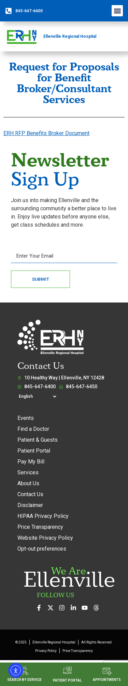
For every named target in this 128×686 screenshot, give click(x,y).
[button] (117, 10)
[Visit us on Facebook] (40, 608)
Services (28, 472)
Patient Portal (33, 450)
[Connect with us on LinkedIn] (75, 608)
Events (25, 418)
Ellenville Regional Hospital (69, 36)
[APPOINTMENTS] (107, 671)
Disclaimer (30, 505)
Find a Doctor (33, 429)
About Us (28, 483)
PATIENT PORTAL (67, 680)
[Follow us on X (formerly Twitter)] (52, 608)
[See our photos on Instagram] (63, 608)
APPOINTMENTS (107, 680)
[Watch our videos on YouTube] (86, 608)
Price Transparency (40, 527)
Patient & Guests (37, 440)
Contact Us (30, 494)
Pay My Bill (30, 461)
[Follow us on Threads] (98, 608)
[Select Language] (37, 396)
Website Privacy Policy (45, 538)
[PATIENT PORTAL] (67, 670)
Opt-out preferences (41, 548)
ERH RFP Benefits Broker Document (46, 133)
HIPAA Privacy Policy (43, 516)
